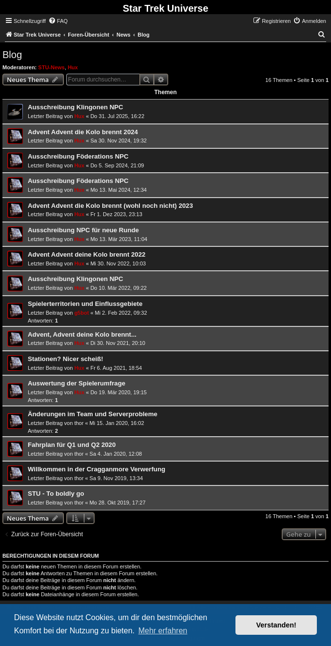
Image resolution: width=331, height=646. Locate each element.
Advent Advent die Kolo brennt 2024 (83, 132)
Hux (73, 67)
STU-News (51, 67)
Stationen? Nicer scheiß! (65, 359)
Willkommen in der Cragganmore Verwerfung (96, 469)
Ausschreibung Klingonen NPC (75, 107)
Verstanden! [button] (276, 625)
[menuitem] (58, 21)
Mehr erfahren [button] (163, 630)
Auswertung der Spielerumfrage (76, 383)
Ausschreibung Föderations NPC (78, 156)
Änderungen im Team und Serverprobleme (92, 414)
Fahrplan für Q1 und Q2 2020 (72, 444)
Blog (12, 54)
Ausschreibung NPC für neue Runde (83, 230)
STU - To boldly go (56, 493)
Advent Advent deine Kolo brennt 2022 (86, 254)
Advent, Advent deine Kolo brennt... (82, 334)
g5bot (81, 313)
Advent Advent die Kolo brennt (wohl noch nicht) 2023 (110, 205)
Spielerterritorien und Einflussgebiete (85, 303)
